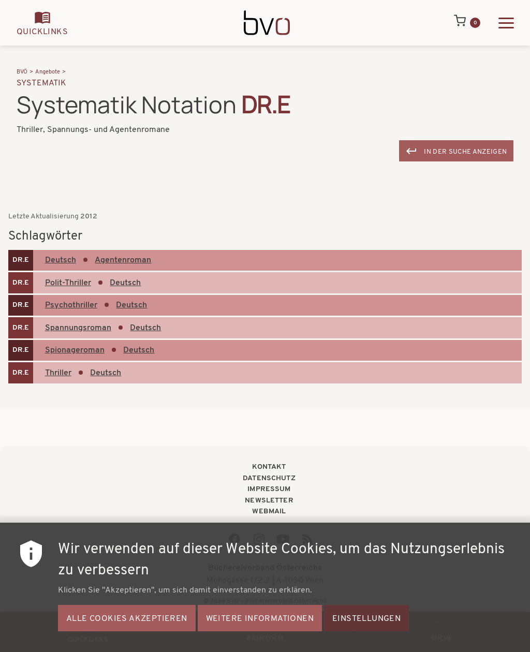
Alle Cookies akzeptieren (126, 629)
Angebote (47, 72)
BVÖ (22, 72)
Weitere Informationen (260, 629)
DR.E (20, 260)
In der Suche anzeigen (465, 152)
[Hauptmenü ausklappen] (506, 23)
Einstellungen (366, 629)
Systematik (42, 83)
